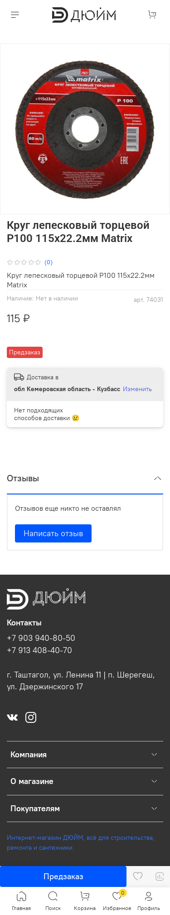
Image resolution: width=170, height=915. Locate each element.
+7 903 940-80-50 (41, 638)
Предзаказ (63, 876)
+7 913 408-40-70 (39, 650)
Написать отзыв (53, 533)
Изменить (137, 389)
